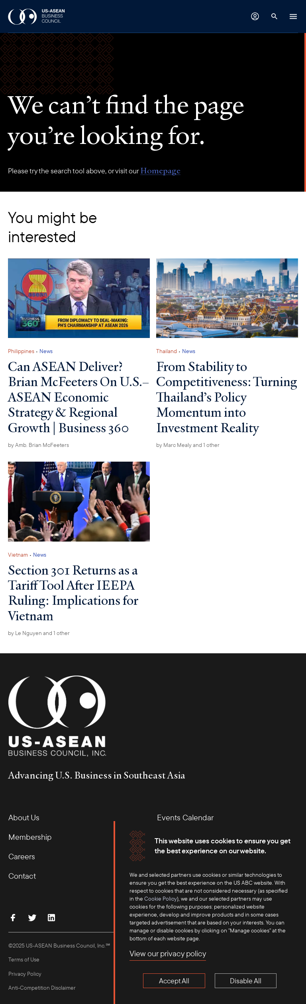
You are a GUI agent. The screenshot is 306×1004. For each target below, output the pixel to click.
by (38, 445)
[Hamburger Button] (293, 16)
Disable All (245, 980)
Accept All (174, 980)
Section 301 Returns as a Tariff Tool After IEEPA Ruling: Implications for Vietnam (73, 592)
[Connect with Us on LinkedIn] (51, 917)
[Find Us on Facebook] (13, 917)
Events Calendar (185, 817)
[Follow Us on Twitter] (32, 917)
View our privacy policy (167, 954)
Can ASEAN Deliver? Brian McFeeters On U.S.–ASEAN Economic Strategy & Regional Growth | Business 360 (78, 396)
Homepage (160, 170)
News (46, 351)
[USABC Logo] (37, 16)
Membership (29, 837)
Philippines (21, 351)
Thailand (166, 351)
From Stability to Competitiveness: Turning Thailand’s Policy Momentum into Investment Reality (226, 396)
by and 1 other (188, 445)
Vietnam (18, 554)
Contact (22, 876)
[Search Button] (274, 16)
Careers (21, 856)
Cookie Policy (160, 898)
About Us (23, 817)
